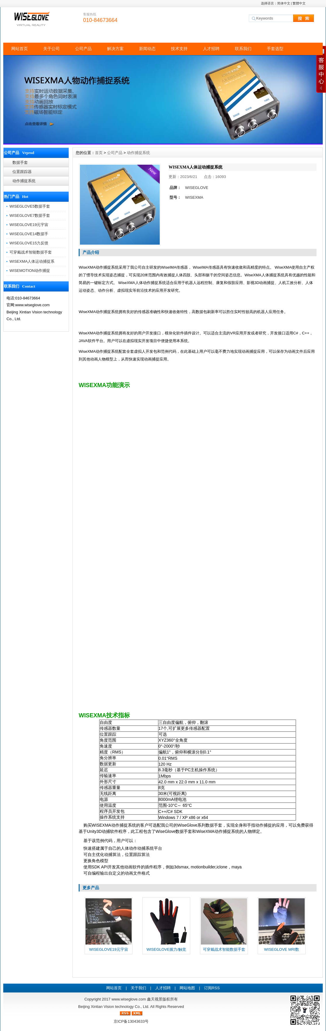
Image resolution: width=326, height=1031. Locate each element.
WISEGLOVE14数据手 (28, 234)
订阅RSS (212, 988)
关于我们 (138, 988)
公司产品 (83, 48)
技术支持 (179, 48)
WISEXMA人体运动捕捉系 (31, 261)
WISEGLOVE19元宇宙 (28, 224)
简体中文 (283, 3)
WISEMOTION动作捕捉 (29, 270)
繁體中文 (299, 3)
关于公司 (51, 48)
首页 (99, 152)
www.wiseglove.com (129, 999)
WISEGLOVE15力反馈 (28, 243)
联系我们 (243, 48)
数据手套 (20, 162)
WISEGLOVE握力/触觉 (166, 949)
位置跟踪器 (22, 171)
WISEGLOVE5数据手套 (29, 206)
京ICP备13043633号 (131, 1021)
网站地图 (187, 988)
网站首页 (19, 48)
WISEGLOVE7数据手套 (29, 215)
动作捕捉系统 (23, 181)
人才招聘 (211, 48)
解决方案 (115, 48)
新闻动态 (147, 48)
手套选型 (275, 48)
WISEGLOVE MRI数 (281, 949)
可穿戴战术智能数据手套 (30, 252)
